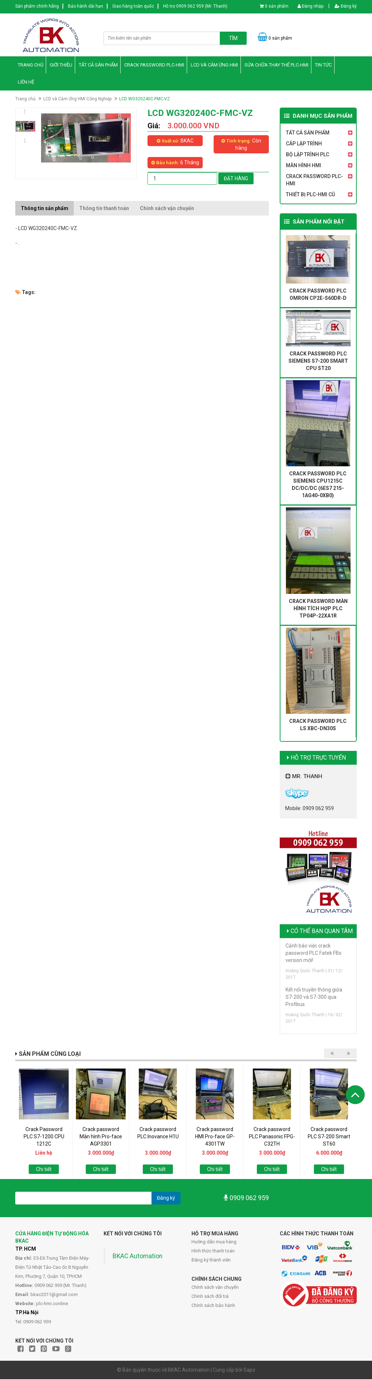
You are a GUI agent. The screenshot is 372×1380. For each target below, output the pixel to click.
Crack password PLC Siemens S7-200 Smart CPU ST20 (318, 362)
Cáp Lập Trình (304, 145)
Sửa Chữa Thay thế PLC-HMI (276, 65)
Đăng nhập (310, 6)
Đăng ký (346, 6)
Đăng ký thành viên (211, 1260)
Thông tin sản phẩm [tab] (44, 209)
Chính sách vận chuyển (215, 1288)
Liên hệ (26, 82)
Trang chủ (30, 65)
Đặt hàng (236, 179)
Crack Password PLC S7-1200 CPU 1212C (44, 1137)
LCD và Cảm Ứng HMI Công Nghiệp (77, 99)
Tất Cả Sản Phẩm (98, 65)
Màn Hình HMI (303, 166)
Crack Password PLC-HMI (154, 65)
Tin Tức (323, 65)
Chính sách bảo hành (213, 1306)
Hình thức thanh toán (213, 1251)
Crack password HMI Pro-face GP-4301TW (215, 1137)
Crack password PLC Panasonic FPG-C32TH (272, 1137)
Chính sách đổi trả (210, 1297)
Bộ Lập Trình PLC (307, 155)
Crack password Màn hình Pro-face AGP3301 (101, 1137)
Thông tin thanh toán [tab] (104, 209)
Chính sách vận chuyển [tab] (167, 209)
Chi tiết (44, 1170)
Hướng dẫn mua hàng (213, 1242)
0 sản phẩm (276, 6)
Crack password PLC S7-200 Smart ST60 (329, 1137)
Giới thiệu (61, 65)
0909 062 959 (246, 1199)
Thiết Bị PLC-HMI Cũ (310, 195)
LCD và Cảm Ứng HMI (214, 65)
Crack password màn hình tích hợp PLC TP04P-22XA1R (318, 609)
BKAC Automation (137, 1256)
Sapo (249, 1370)
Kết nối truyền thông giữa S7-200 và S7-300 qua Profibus (314, 997)
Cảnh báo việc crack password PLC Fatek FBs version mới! (313, 954)
